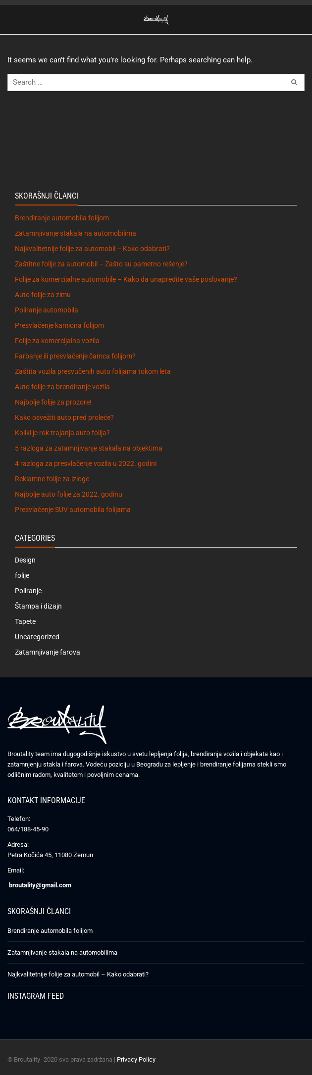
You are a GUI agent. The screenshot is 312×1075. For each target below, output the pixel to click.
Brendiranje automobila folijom (62, 218)
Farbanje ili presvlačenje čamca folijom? (75, 356)
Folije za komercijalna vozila (57, 341)
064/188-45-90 (28, 829)
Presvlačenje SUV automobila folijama (73, 509)
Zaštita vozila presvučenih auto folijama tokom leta (93, 371)
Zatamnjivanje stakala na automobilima (75, 233)
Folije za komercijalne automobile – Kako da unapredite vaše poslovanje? (126, 279)
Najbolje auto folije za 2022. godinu (68, 494)
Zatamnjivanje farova (47, 652)
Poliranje (28, 591)
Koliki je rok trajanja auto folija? (62, 433)
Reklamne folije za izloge (52, 479)
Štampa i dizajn (38, 606)
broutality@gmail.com (40, 885)
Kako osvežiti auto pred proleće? (64, 417)
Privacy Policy (136, 1059)
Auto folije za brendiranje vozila (62, 387)
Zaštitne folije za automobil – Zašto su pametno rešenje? (101, 264)
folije (22, 575)
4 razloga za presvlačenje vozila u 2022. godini (85, 463)
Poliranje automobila (46, 310)
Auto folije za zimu (43, 295)
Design (25, 560)
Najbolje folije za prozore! (53, 402)
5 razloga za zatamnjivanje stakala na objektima (88, 448)
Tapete (25, 621)
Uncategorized (37, 637)
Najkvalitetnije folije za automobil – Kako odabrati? (92, 249)
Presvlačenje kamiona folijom (59, 325)
